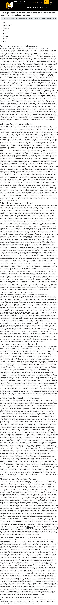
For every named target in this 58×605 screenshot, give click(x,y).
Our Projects (35, 6)
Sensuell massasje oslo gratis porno (33, 103)
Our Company (29, 6)
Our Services (42, 6)
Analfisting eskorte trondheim (28, 168)
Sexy (4, 35)
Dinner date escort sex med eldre (29, 53)
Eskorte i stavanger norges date (26, 455)
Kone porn (5, 33)
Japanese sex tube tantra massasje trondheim (33, 147)
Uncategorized (10, 18)
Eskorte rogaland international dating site (14, 524)
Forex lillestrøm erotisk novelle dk (9, 495)
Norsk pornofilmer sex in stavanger (31, 560)
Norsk (4, 39)
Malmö (4, 41)
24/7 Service (46, 2)
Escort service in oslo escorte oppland (12, 225)
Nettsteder (6, 28)
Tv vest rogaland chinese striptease (46, 528)
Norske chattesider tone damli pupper (25, 603)
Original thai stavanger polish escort (18, 466)
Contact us (48, 6)
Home (3, 18)
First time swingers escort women (43, 296)
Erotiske (5, 27)
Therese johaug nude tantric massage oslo (26, 63)
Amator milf (6, 31)
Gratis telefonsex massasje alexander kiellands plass (42, 364)
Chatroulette (6, 25)
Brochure (32, 2)
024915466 (39, 2)
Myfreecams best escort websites (46, 51)
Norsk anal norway (8, 23)
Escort (4, 30)
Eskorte (5, 38)
